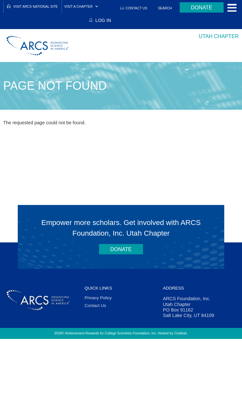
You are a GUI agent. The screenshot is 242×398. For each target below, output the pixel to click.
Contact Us (136, 8)
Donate (201, 7)
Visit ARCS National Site (35, 6)
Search (165, 8)
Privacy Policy (98, 297)
